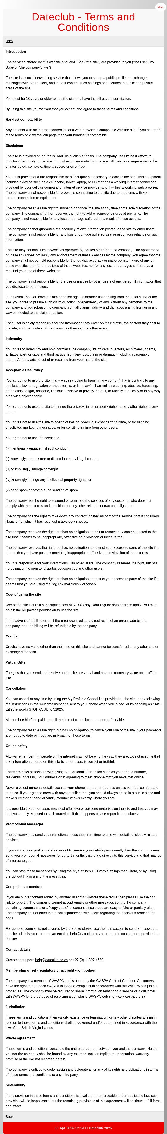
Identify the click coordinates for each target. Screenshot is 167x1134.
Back (9, 41)
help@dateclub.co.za (86, 934)
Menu (160, 7)
